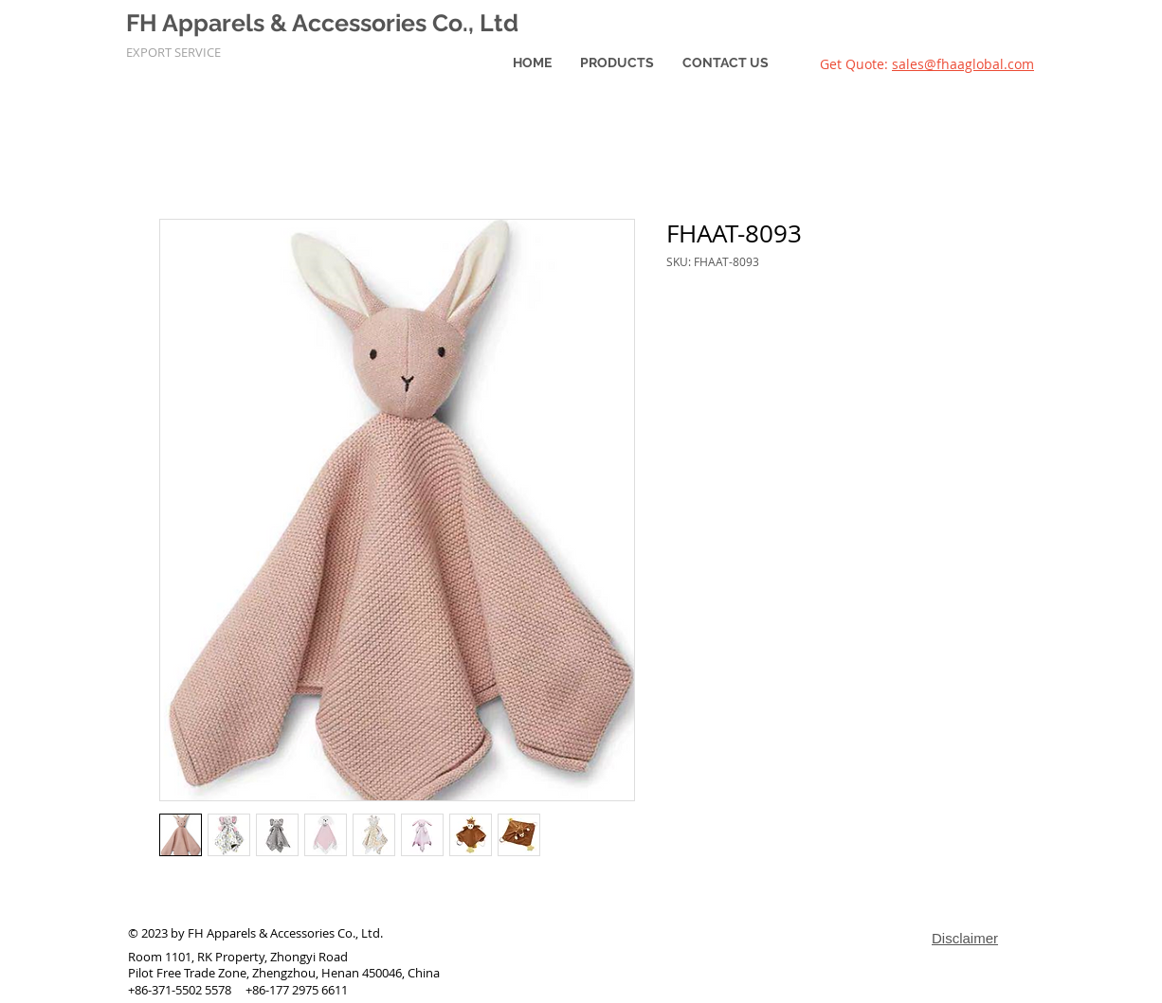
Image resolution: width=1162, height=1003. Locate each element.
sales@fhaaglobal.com (963, 64)
